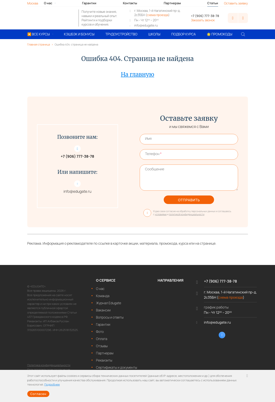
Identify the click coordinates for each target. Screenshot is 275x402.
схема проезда (157, 15)
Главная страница (38, 44)
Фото (100, 333)
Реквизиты (104, 362)
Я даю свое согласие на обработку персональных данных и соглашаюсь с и (187, 215)
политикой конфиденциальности (186, 216)
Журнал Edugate (108, 305)
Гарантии (103, 326)
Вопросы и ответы (109, 319)
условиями (161, 216)
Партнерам (104, 355)
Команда (102, 297)
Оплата (101, 340)
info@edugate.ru (146, 25)
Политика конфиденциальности (48, 367)
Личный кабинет (233, 18)
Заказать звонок (203, 20)
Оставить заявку (236, 3)
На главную (137, 74)
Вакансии (103, 312)
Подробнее (52, 383)
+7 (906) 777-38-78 (205, 16)
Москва (32, 3)
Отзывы (102, 348)
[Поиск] (243, 34)
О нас (100, 290)
